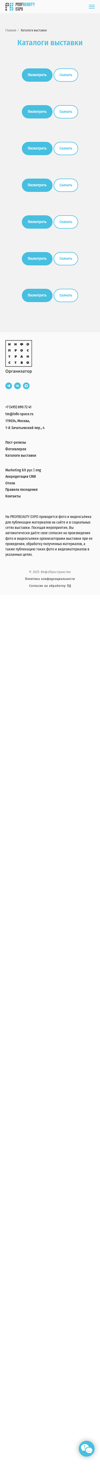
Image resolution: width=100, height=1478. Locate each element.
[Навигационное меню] (92, 7)
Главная (10, 30)
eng (38, 470)
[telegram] (8, 385)
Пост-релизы (15, 442)
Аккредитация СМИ (20, 476)
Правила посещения (21, 489)
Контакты (13, 496)
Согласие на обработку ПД (50, 586)
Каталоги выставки (34, 30)
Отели (10, 483)
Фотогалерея (15, 449)
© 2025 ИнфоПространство (50, 572)
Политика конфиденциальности (50, 579)
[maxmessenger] (26, 385)
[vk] (17, 385)
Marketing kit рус (19, 470)
